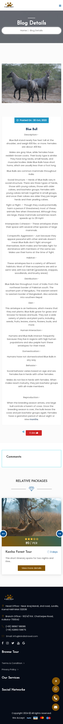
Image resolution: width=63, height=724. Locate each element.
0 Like (33, 432)
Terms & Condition (13, 663)
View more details (31, 568)
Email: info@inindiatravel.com (22, 636)
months (34, 419)
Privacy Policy (10, 669)
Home (23, 30)
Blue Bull (31, 129)
